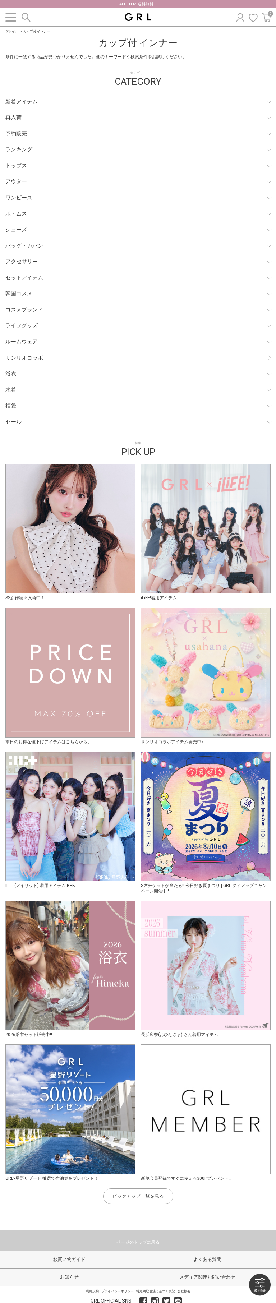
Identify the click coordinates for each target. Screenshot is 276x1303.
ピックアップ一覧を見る (138, 1196)
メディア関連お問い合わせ (207, 1277)
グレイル (11, 31)
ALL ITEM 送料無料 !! (138, 4)
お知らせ (69, 1277)
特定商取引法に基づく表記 (155, 1291)
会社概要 (184, 1291)
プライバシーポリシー (117, 1291)
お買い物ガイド (69, 1259)
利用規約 (92, 1291)
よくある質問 (207, 1259)
